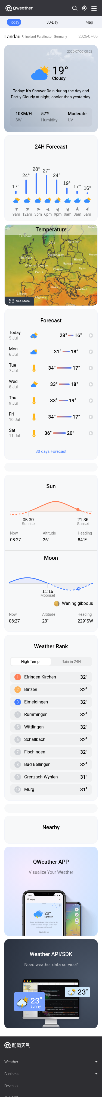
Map (89, 22)
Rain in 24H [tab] (66, 661)
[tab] (51, 1062)
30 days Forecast (51, 451)
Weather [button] (51, 1062)
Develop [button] (11, 1086)
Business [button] (51, 1074)
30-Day (52, 22)
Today (14, 22)
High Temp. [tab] (26, 661)
